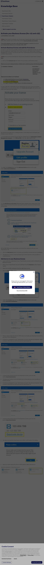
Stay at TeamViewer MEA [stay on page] (22, 290)
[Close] (34, 272)
